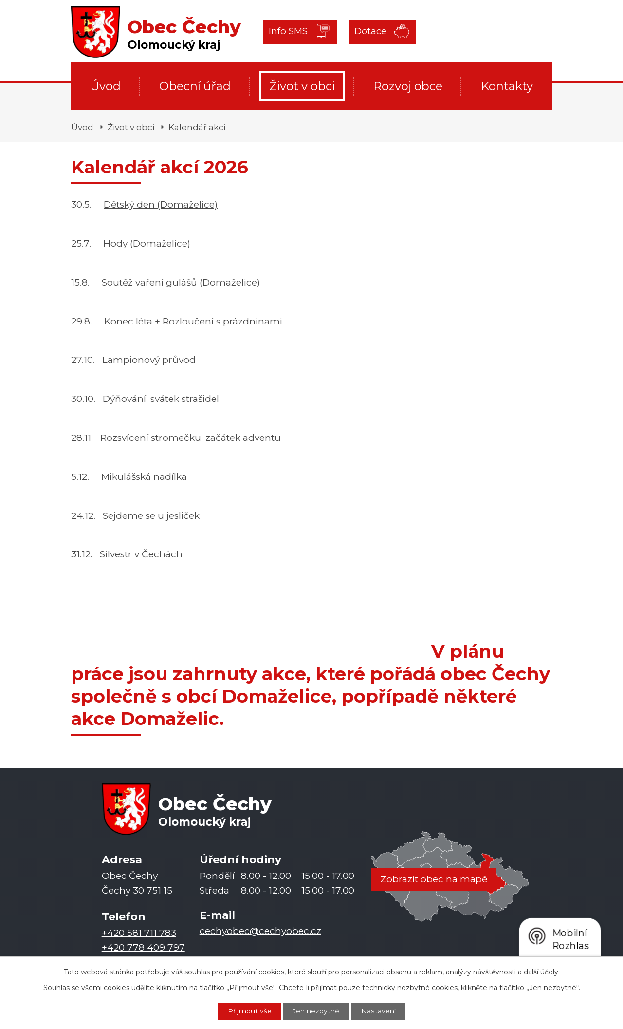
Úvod (105, 86)
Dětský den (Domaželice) (161, 204)
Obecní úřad (195, 86)
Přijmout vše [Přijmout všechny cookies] (249, 1011)
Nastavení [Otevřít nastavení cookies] (379, 1011)
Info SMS (288, 31)
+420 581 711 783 (139, 932)
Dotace (369, 31)
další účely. (542, 971)
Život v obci (302, 86)
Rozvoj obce (407, 86)
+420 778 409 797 (143, 947)
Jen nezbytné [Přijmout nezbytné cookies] (316, 1011)
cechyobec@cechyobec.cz (260, 930)
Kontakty (507, 86)
